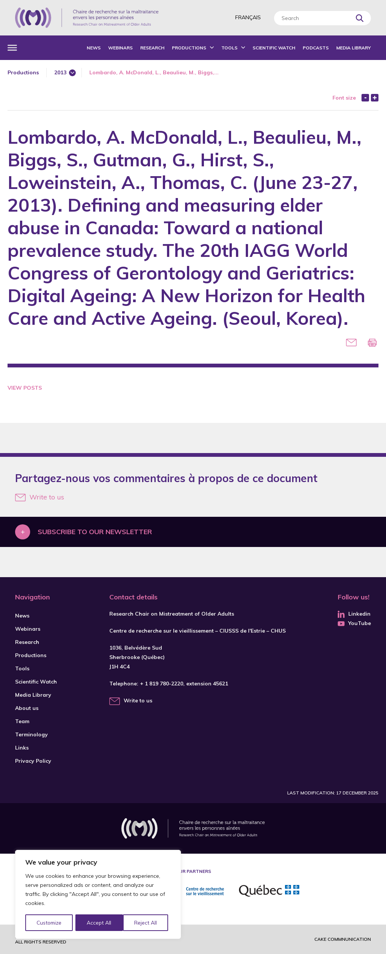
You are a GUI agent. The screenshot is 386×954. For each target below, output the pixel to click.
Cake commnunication (342, 939)
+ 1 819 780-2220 (161, 683)
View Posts (25, 387)
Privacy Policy (33, 760)
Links (22, 747)
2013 (60, 72)
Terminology (31, 734)
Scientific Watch (274, 48)
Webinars (120, 48)
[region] (98, 895)
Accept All (147, 922)
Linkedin (354, 613)
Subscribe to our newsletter (95, 531)
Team (22, 721)
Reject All (99, 922)
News (94, 48)
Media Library (353, 48)
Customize (49, 922)
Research (152, 48)
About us (26, 708)
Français (248, 17)
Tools (229, 48)
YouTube (354, 623)
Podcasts (316, 48)
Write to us (39, 497)
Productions (189, 48)
